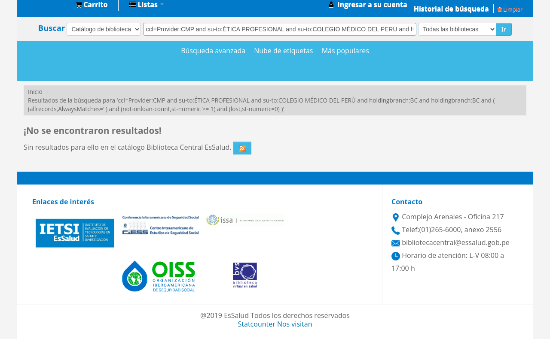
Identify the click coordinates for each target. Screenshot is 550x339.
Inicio (35, 92)
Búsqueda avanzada (213, 50)
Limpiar (510, 9)
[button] (91, 4)
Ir (503, 29)
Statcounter (256, 324)
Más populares (345, 50)
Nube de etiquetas (283, 50)
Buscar (51, 28)
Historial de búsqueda (451, 8)
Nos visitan (294, 324)
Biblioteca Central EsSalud (47, 4)
